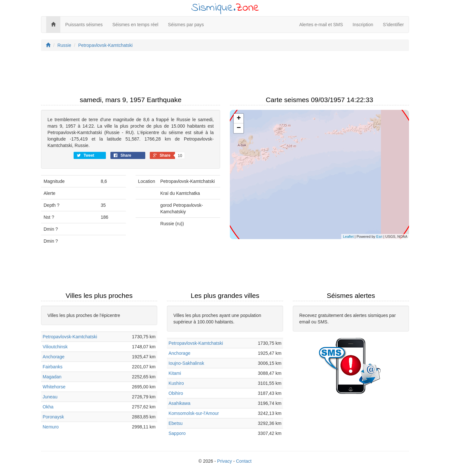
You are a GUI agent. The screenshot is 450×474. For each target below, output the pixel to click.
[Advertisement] (225, 75)
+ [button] (239, 118)
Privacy (224, 461)
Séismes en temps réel (135, 24)
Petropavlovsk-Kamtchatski (105, 45)
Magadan (52, 376)
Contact (243, 461)
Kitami (175, 373)
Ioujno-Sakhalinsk (186, 363)
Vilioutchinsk (55, 346)
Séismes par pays (186, 24)
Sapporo (177, 433)
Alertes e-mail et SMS (321, 24)
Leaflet (348, 236)
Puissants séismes (84, 24)
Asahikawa (179, 403)
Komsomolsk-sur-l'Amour (194, 413)
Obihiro (176, 393)
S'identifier (393, 24)
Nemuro (51, 426)
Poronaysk (53, 416)
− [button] (239, 128)
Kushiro (176, 383)
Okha (48, 406)
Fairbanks (52, 366)
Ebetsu (176, 423)
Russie (64, 45)
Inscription (363, 24)
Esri (379, 236)
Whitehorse (54, 386)
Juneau (50, 396)
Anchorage (54, 356)
